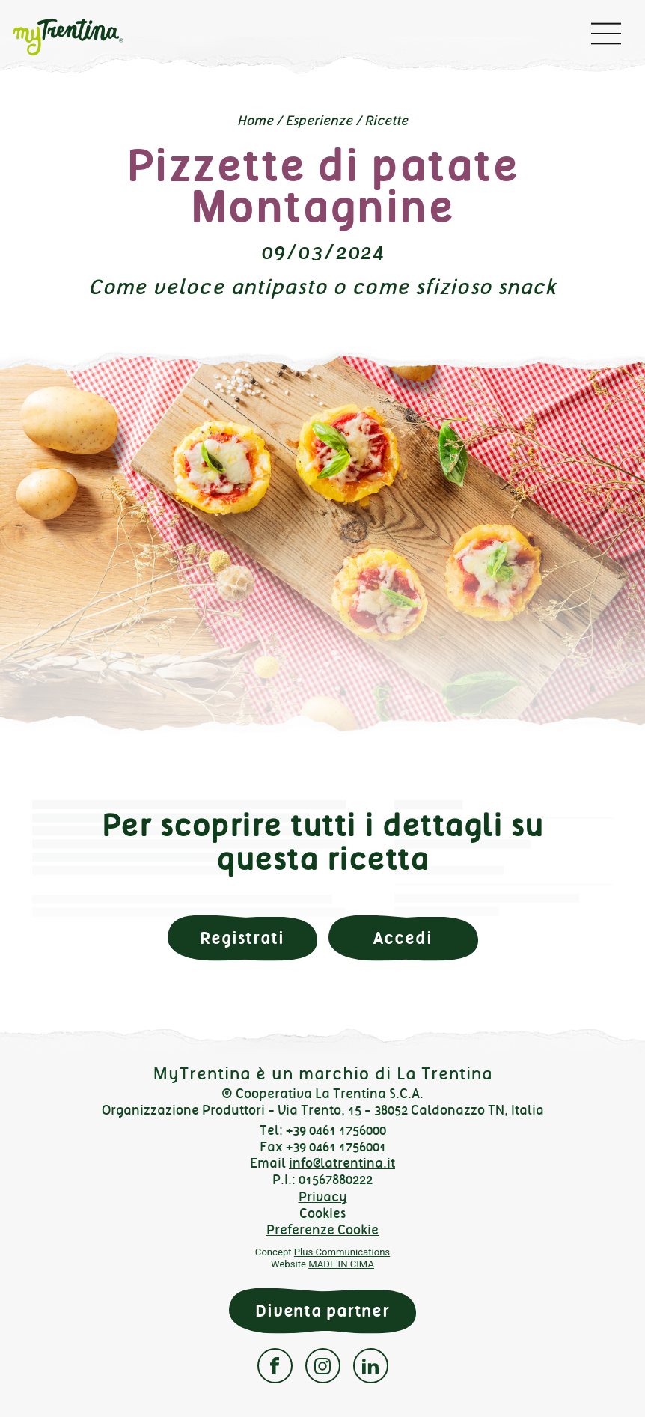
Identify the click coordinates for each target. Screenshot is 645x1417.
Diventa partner (322, 1311)
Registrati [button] (242, 938)
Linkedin (370, 1365)
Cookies (322, 1213)
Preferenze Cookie (322, 1229)
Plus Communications (342, 1252)
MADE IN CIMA (341, 1264)
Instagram (322, 1365)
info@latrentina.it (342, 1163)
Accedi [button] (402, 938)
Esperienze (318, 120)
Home (255, 120)
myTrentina (79, 37)
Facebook (275, 1365)
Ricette (386, 120)
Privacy (323, 1196)
